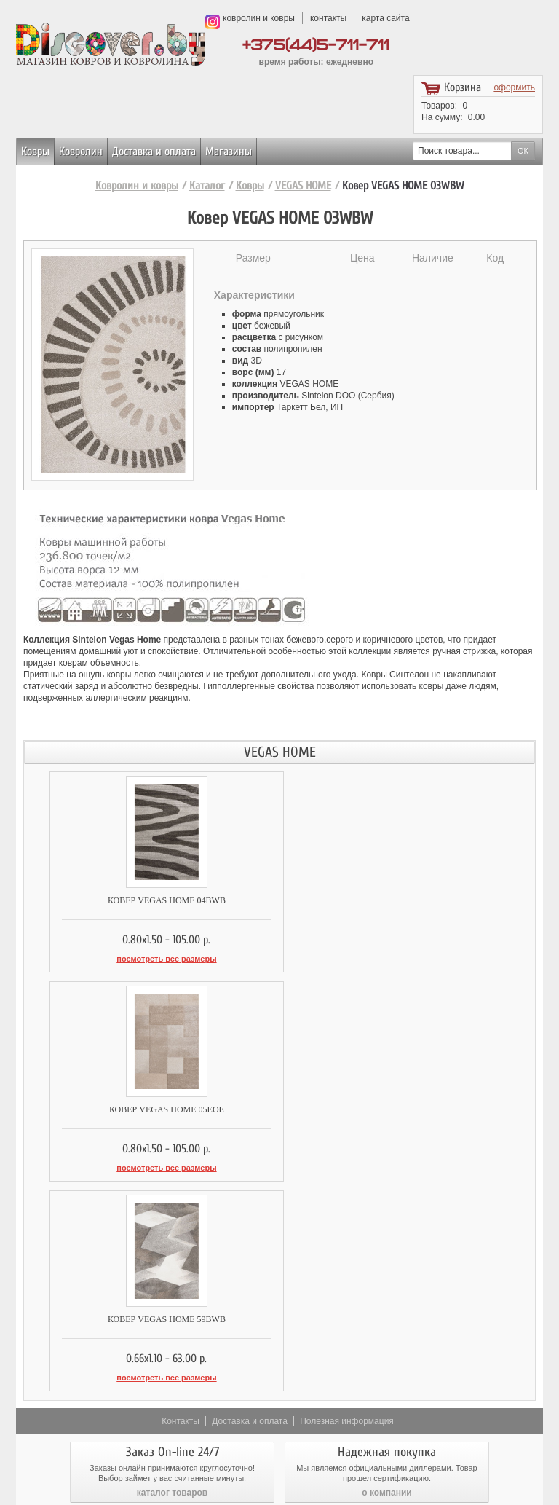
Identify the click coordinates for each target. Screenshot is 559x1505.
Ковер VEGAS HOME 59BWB (151, 1108)
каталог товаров (172, 1280)
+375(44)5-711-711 (315, 45)
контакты (328, 18)
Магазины (228, 151)
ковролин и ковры (259, 18)
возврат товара (387, 1348)
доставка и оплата (172, 1348)
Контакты (180, 1208)
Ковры (35, 151)
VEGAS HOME (303, 185)
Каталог (207, 185)
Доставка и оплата (154, 151)
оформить (514, 87)
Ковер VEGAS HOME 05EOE (406, 900)
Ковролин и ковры (136, 185)
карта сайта (385, 18)
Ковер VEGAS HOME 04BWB (151, 900)
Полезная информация (347, 1208)
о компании (386, 1280)
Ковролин (81, 151)
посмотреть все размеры (152, 958)
